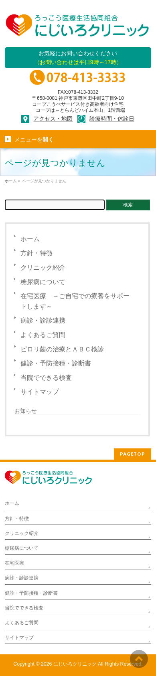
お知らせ (25, 411)
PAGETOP (132, 453)
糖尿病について (42, 281)
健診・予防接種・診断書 (55, 363)
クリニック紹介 (42, 267)
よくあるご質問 (42, 334)
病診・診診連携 (42, 320)
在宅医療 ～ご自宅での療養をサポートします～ (75, 301)
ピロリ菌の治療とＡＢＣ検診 (62, 349)
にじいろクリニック (75, 664)
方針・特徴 (36, 253)
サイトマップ (39, 391)
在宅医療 (14, 563)
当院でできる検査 (46, 377)
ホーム (30, 239)
